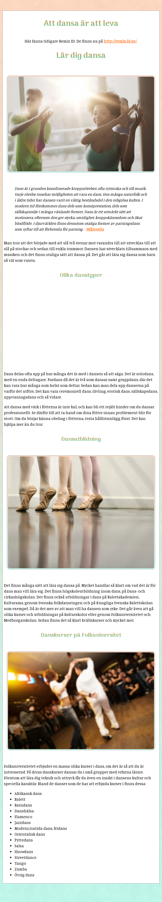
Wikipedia (95, 229)
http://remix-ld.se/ (120, 41)
